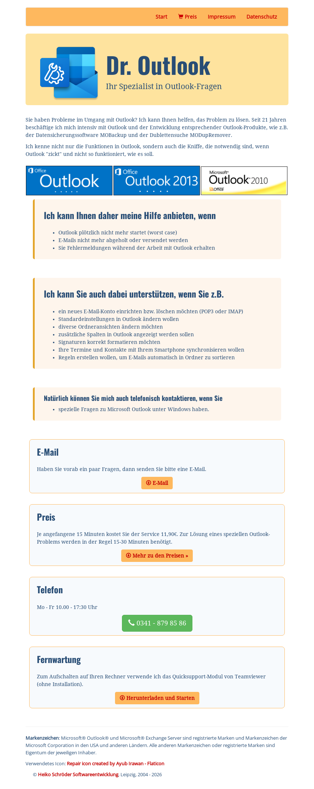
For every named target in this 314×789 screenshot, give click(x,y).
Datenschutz (261, 16)
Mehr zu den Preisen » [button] (157, 556)
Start (161, 16)
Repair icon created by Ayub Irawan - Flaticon (115, 763)
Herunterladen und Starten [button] (157, 698)
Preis (190, 16)
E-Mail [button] (157, 483)
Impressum (222, 16)
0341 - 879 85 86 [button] (157, 623)
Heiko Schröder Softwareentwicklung (78, 774)
